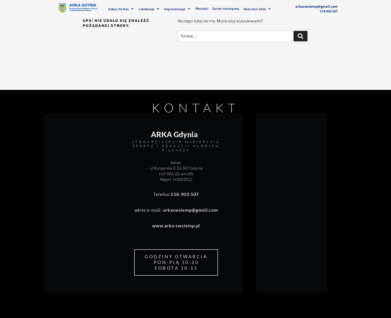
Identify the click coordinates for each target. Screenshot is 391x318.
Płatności (201, 8)
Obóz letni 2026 (257, 8)
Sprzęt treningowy (225, 8)
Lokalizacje (149, 8)
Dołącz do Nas (121, 8)
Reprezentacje (177, 8)
